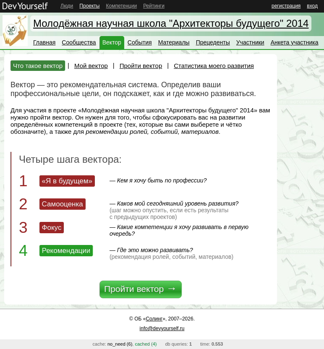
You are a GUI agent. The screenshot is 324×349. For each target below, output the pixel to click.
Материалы (174, 42)
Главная (44, 42)
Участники (250, 42)
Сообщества (79, 42)
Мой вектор (91, 65)
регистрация (286, 6)
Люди (66, 6)
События (140, 42)
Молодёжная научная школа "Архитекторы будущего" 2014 (170, 23)
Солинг (154, 319)
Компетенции (121, 6)
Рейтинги (154, 6)
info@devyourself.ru (162, 328)
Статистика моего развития (214, 65)
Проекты (89, 6)
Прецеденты (213, 42)
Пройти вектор (141, 65)
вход (312, 6)
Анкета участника (295, 42)
